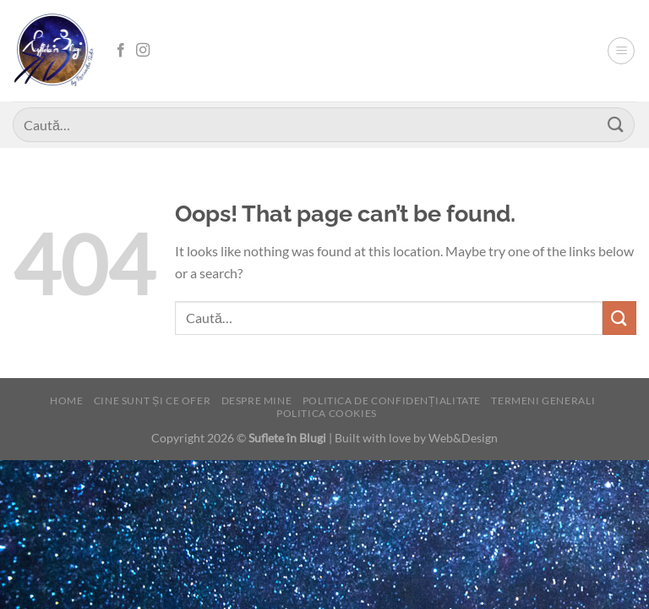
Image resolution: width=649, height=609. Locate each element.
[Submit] (616, 124)
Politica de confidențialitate (392, 400)
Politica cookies (326, 413)
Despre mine (256, 400)
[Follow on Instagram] (143, 50)
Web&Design (463, 438)
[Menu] (621, 50)
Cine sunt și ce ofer (152, 400)
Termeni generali (543, 400)
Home (66, 400)
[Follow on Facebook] (121, 50)
